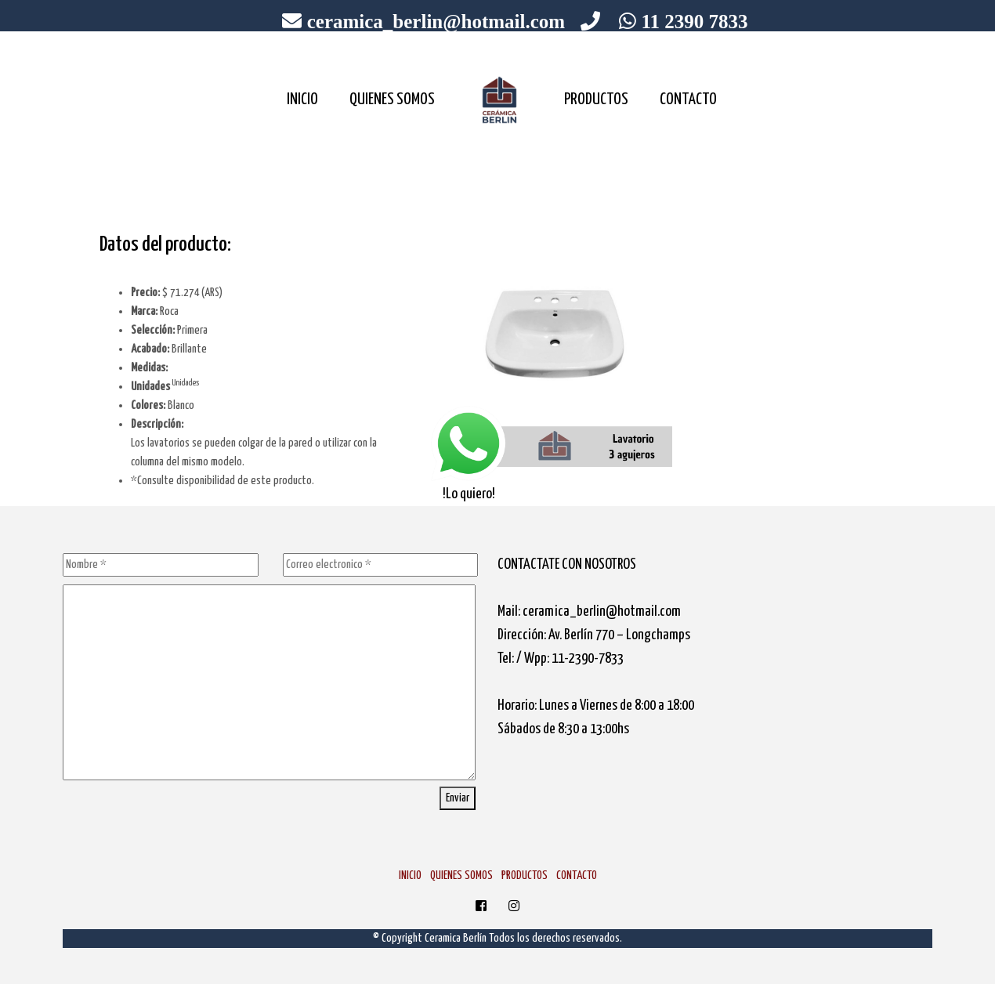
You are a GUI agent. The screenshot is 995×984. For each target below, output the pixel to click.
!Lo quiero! (468, 452)
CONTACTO (688, 99)
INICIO (302, 99)
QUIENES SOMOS (392, 99)
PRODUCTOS (596, 99)
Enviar (457, 798)
